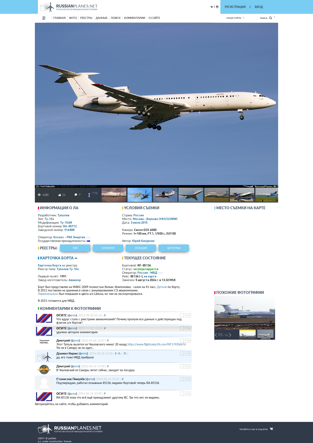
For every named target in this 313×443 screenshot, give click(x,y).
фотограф (173, 248)
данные (101, 17)
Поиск (266, 17)
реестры (86, 17)
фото (73, 17)
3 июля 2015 (139, 222)
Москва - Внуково (155, 219)
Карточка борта (49, 265)
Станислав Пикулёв (70, 379)
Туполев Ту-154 (68, 269)
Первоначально (48, 293)
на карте (150, 276)
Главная (59, 17)
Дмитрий (63, 340)
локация (141, 248)
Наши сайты (233, 18)
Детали (162, 287)
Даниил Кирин (67, 353)
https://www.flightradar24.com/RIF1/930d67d (157, 344)
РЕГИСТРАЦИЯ (235, 7)
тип (75, 248)
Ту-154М (66, 222)
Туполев (63, 215)
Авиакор (75, 280)
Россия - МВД (147, 272)
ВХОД (259, 7)
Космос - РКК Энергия (69, 237)
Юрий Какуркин (143, 241)
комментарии (134, 17)
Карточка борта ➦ (58, 258)
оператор (108, 248)
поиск (116, 17)
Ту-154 (49, 219)
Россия (138, 215)
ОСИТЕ (61, 315)
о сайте (154, 17)
